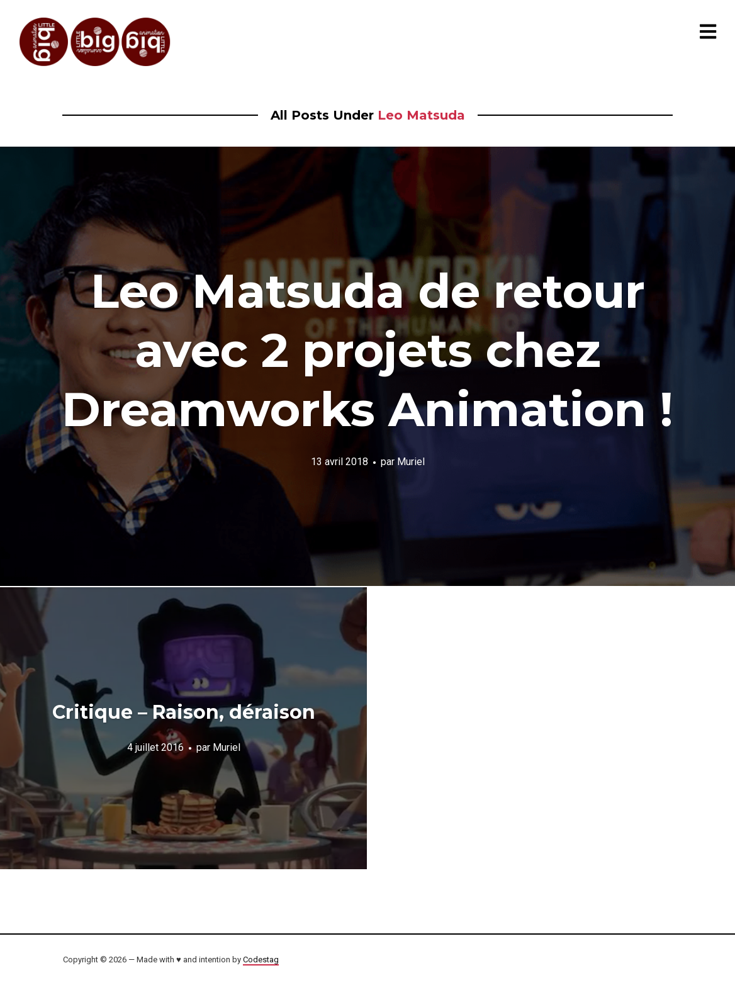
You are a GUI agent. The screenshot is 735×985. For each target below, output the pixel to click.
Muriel (411, 462)
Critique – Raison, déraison (183, 712)
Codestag (261, 959)
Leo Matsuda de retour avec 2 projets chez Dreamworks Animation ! (367, 350)
